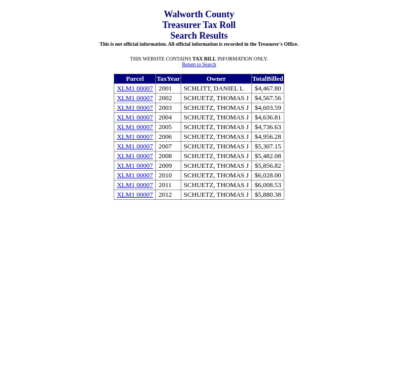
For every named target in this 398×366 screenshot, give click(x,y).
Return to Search (199, 64)
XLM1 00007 (135, 88)
